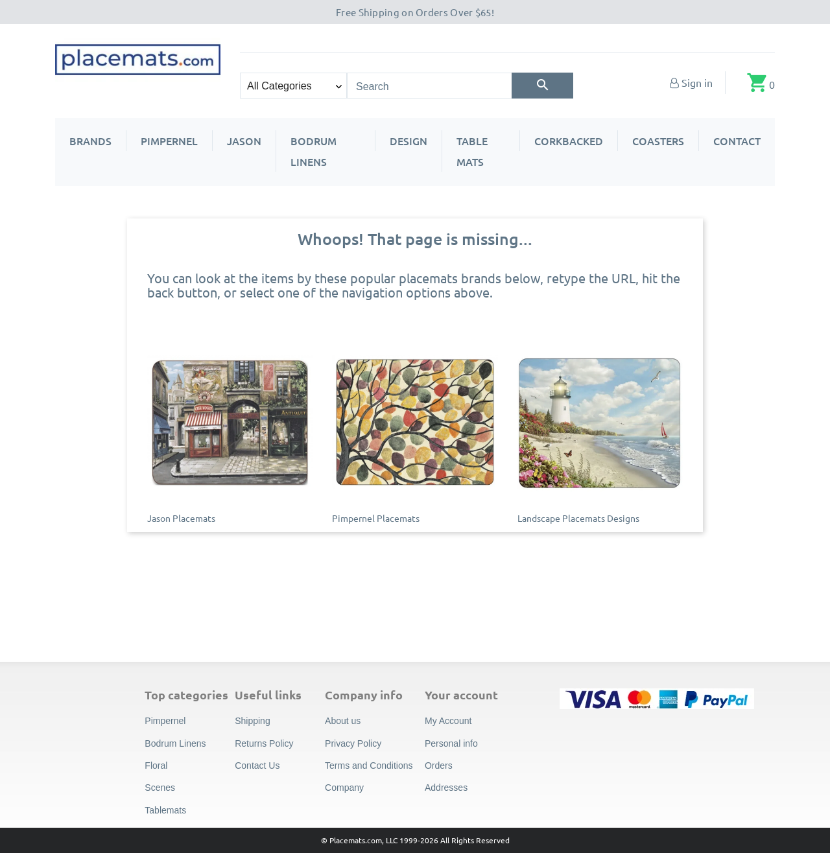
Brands (90, 141)
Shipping (252, 721)
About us (343, 721)
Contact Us (257, 765)
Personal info (451, 743)
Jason (244, 141)
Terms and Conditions (368, 765)
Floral (156, 765)
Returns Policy (264, 743)
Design (408, 141)
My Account (448, 721)
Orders (439, 765)
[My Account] (691, 82)
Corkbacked (568, 141)
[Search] (542, 86)
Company (344, 787)
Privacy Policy (353, 743)
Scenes (160, 787)
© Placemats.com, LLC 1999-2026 (379, 840)
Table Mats (472, 151)
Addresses (446, 787)
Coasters (658, 141)
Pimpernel (169, 141)
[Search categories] (293, 86)
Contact (737, 141)
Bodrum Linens (313, 151)
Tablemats (165, 810)
